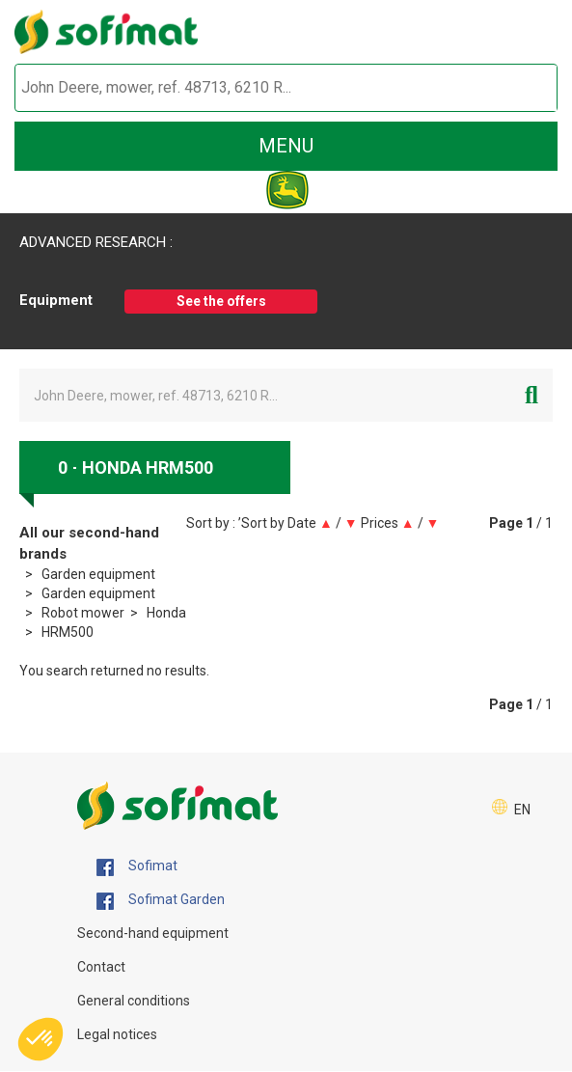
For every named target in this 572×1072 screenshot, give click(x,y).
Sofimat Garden (160, 900)
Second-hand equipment (153, 933)
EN (522, 809)
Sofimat (136, 866)
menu (286, 145)
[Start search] (520, 88)
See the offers (221, 301)
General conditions (133, 1000)
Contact (101, 967)
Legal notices (117, 1034)
